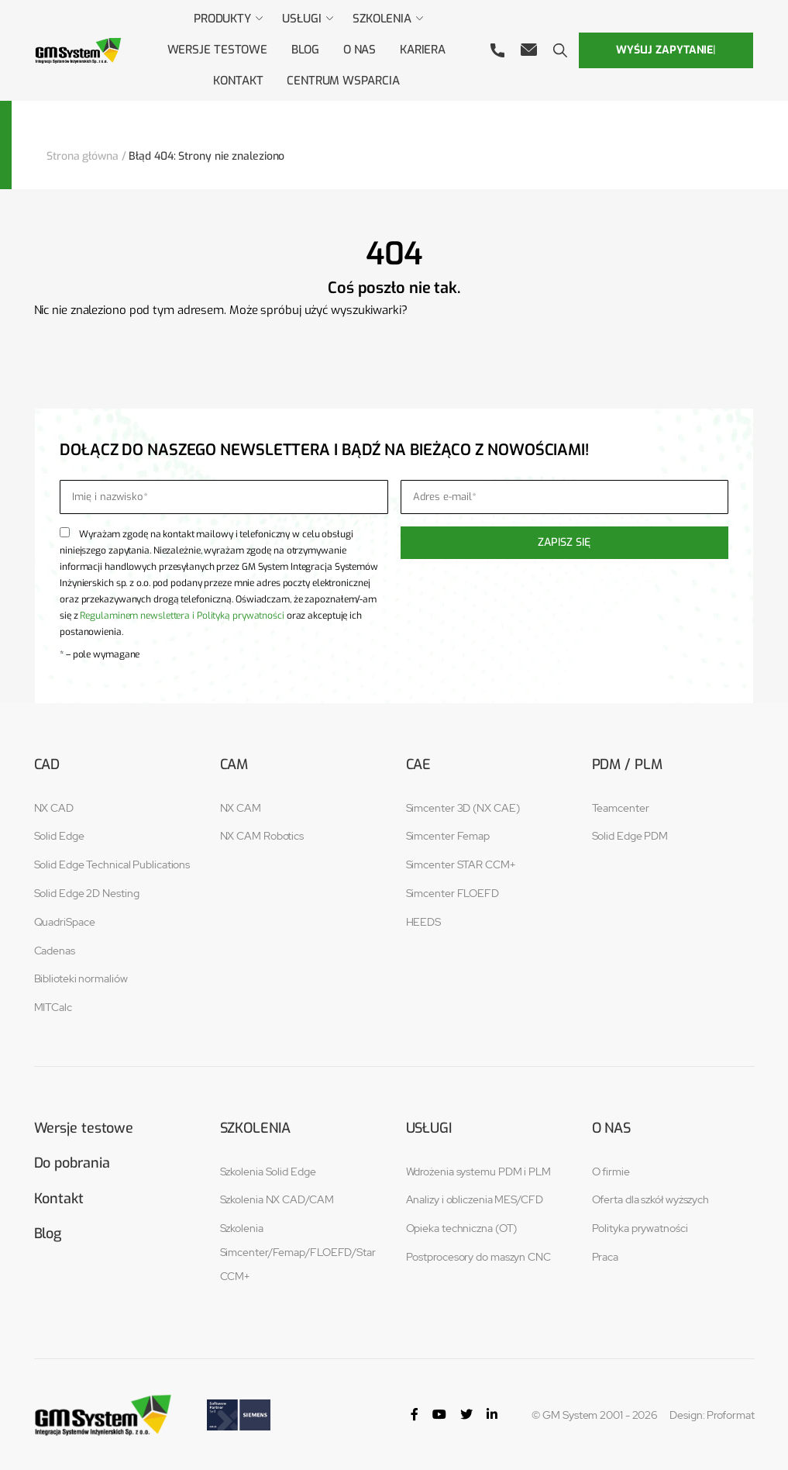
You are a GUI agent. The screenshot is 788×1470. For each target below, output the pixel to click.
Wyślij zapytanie (666, 49)
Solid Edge (59, 835)
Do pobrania (72, 1162)
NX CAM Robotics (262, 835)
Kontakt (59, 1198)
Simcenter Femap (448, 835)
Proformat (730, 1413)
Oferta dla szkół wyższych (651, 1199)
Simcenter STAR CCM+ (460, 864)
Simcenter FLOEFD (452, 892)
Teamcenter (620, 806)
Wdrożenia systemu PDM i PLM (478, 1170)
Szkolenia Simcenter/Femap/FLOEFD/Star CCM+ (298, 1251)
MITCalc (53, 1006)
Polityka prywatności (640, 1227)
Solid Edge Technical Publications (112, 864)
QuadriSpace (64, 920)
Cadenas (54, 949)
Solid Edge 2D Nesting (86, 892)
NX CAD (54, 806)
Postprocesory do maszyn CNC (478, 1255)
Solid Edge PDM (630, 835)
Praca (605, 1255)
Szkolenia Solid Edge (268, 1170)
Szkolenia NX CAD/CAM (277, 1199)
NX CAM (240, 806)
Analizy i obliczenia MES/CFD (474, 1199)
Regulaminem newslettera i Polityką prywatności (182, 614)
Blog (48, 1232)
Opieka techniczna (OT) (462, 1227)
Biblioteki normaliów (81, 978)
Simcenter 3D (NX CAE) (463, 806)
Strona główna (82, 155)
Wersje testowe (84, 1126)
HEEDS (424, 920)
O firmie (611, 1170)
